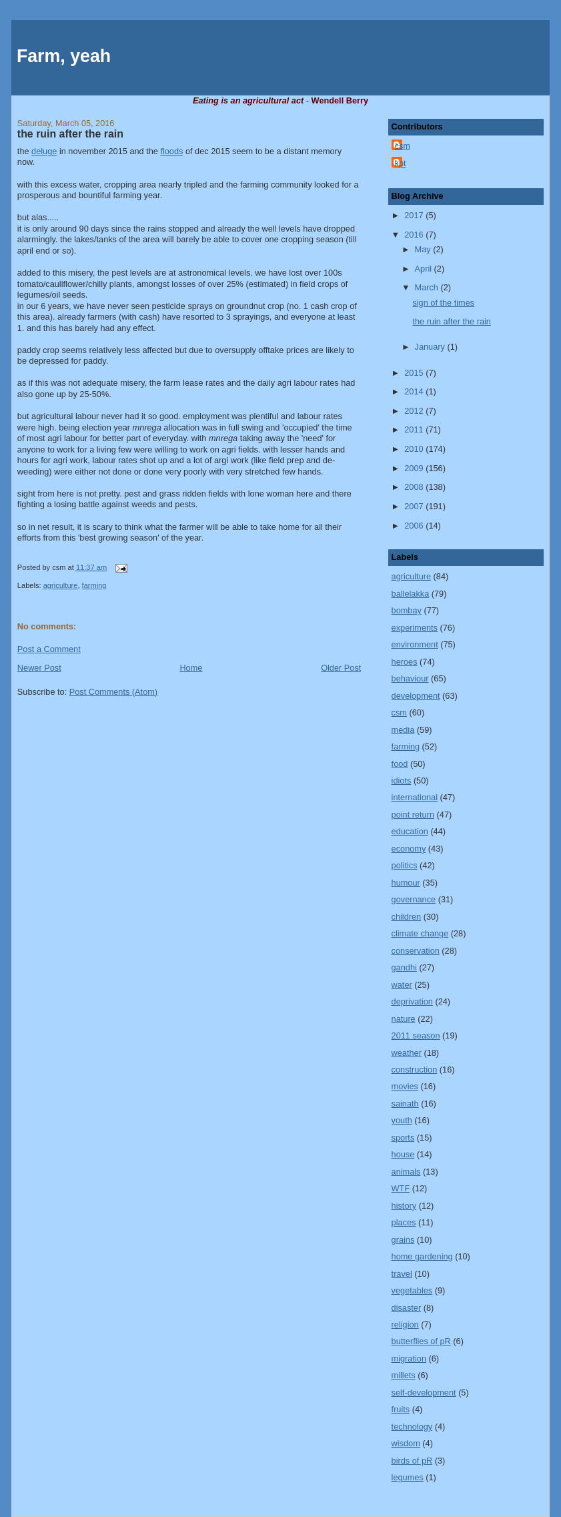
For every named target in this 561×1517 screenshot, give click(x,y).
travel (402, 1274)
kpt (400, 163)
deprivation (412, 1001)
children (407, 917)
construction (415, 1070)
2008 (415, 487)
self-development (424, 1393)
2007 (415, 506)
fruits (401, 1409)
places (404, 1222)
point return (413, 815)
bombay (407, 610)
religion (405, 1324)
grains (403, 1240)
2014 (415, 391)
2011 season (416, 1035)
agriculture (60, 585)
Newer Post (39, 668)
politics (405, 865)
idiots (402, 781)
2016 (415, 235)
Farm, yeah (64, 56)
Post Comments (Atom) (113, 692)
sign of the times (443, 303)
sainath (405, 1104)
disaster (407, 1308)
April (424, 269)
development (416, 696)
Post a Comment (49, 649)
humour (406, 883)
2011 (415, 429)
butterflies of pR (421, 1341)
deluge (44, 151)
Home (190, 668)
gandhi (404, 967)
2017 (415, 215)
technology (412, 1427)
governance (414, 899)
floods (171, 151)
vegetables (412, 1290)
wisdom (406, 1443)
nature (404, 1019)
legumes (408, 1477)
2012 (415, 411)
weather (407, 1053)
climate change (420, 933)
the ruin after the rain (70, 133)
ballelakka (411, 594)
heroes (405, 662)
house (403, 1154)
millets (404, 1375)
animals (406, 1172)
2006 (415, 526)
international (415, 797)
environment (415, 644)
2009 (415, 468)
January (431, 347)
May (424, 249)
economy (409, 849)
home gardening (422, 1256)
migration (409, 1358)
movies (405, 1086)
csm (402, 146)
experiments (415, 628)
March (428, 287)
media (403, 730)
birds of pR (412, 1461)
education (410, 831)
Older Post (341, 668)
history (404, 1206)
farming (94, 585)
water (402, 985)
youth (402, 1120)
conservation (416, 951)
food (400, 764)
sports (403, 1138)
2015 (415, 373)
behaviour (410, 678)
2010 (415, 449)
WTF (401, 1188)
